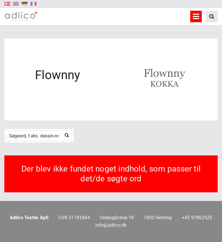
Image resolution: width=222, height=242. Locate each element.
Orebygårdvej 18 (117, 217)
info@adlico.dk (111, 225)
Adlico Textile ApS (29, 217)
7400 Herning (158, 217)
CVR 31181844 (74, 217)
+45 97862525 (197, 217)
